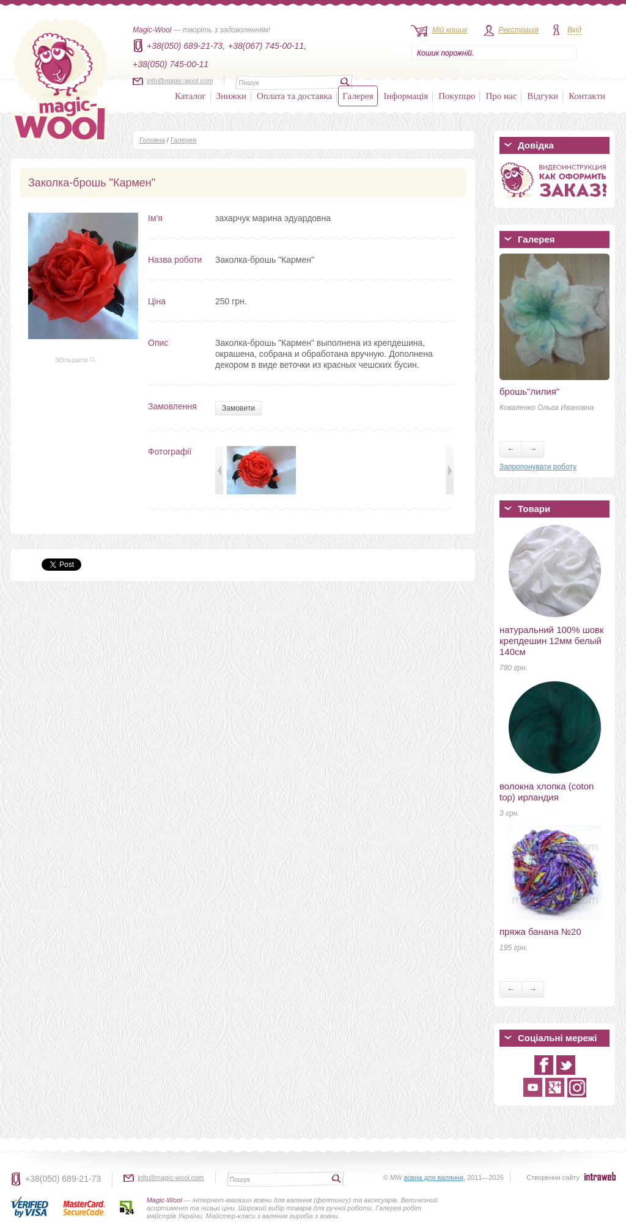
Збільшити (76, 360)
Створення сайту (553, 1177)
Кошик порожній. (445, 53)
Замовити (238, 408)
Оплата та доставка (294, 96)
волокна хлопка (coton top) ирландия (546, 791)
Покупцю (456, 96)
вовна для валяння (433, 1177)
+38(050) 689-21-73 (63, 1179)
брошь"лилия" (529, 391)
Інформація (406, 96)
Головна (152, 140)
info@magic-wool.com (180, 80)
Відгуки (542, 96)
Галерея (357, 96)
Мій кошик (449, 30)
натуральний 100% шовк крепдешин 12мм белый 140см (551, 640)
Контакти (587, 96)
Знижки (231, 96)
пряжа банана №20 (540, 931)
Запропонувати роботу (537, 467)
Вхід (574, 30)
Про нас (501, 96)
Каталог (190, 96)
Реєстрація (518, 30)
